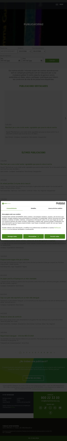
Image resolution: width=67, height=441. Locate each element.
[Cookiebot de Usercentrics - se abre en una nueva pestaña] (57, 203)
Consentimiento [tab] (12, 208)
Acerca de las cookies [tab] (55, 208)
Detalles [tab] (33, 208)
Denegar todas (12, 236)
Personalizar (33, 236)
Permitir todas (54, 236)
